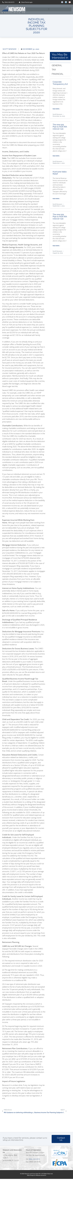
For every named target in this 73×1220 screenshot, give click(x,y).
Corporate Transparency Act (60, 83)
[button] (49, 8)
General (57, 65)
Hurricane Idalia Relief (59, 173)
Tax (54, 69)
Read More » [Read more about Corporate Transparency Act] (56, 109)
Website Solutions (41, 1175)
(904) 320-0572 (34, 1159)
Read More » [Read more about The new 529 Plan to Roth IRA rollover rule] (56, 156)
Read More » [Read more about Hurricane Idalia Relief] (56, 198)
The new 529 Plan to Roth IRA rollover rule (60, 126)
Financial (57, 74)
